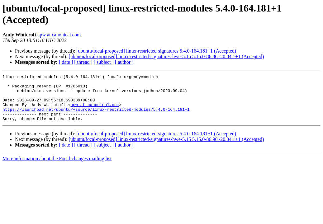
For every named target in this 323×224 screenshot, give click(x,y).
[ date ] (66, 62)
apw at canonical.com (59, 34)
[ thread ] (83, 62)
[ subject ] (104, 62)
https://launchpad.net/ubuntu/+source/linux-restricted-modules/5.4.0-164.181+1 (96, 116)
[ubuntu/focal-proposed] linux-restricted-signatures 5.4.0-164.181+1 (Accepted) (156, 51)
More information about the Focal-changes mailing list (57, 167)
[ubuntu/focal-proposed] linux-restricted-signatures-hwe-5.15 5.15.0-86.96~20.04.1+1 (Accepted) (166, 56)
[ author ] (124, 62)
